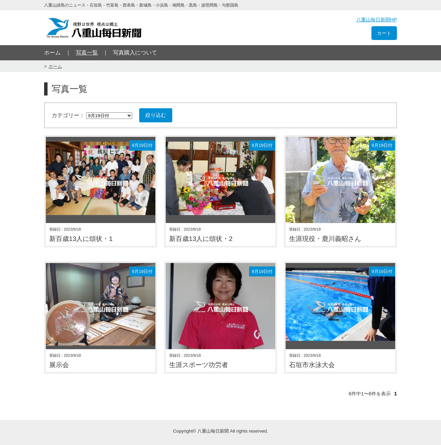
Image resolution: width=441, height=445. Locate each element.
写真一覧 (87, 52)
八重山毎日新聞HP (376, 19)
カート (384, 33)
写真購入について (135, 52)
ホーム (52, 52)
